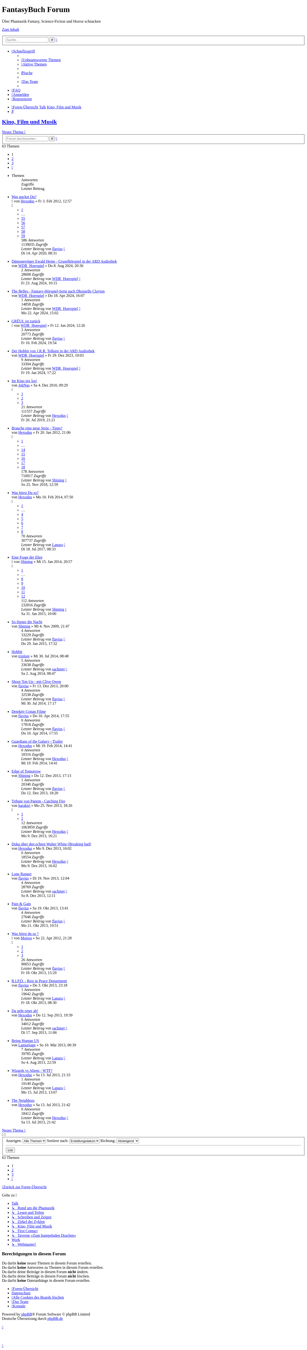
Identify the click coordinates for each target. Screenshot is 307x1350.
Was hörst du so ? (25, 934)
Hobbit (17, 652)
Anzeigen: (26, 1141)
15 (23, 454)
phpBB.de (55, 1319)
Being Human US (25, 1041)
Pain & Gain (21, 904)
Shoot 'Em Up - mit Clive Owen (36, 682)
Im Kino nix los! (24, 381)
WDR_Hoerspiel (31, 266)
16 (23, 458)
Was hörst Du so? (25, 493)
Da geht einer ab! (25, 1011)
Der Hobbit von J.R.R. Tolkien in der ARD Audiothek (53, 351)
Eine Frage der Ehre (27, 557)
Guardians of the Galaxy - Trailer (37, 741)
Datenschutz (21, 1293)
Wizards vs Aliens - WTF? (32, 1071)
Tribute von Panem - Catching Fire (38, 801)
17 (23, 463)
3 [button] (12, 163)
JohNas (24, 385)
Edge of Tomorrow (26, 771)
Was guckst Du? (24, 197)
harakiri (24, 805)
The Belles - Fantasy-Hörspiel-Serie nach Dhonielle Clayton (58, 291)
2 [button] (12, 159)
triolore (24, 656)
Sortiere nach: (73, 1141)
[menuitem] (41, 60)
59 (23, 236)
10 (23, 588)
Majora (26, 938)
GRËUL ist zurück (26, 321)
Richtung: (119, 1141)
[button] (12, 167)
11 (23, 592)
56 (23, 223)
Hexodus (27, 201)
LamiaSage (27, 1045)
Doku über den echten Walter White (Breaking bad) (51, 844)
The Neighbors (23, 1100)
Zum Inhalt (10, 29)
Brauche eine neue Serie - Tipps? (37, 428)
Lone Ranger (22, 874)
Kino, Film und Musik (29, 122)
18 (23, 467)
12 (23, 596)
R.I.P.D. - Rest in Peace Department (39, 981)
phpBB (26, 1314)
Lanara (57, 545)
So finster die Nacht (27, 622)
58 (23, 231)
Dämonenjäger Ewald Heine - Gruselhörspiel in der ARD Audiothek (64, 261)
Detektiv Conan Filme (29, 711)
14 (23, 450)
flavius (57, 249)
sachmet (58, 669)
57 (23, 227)
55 (23, 218)
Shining (58, 480)
